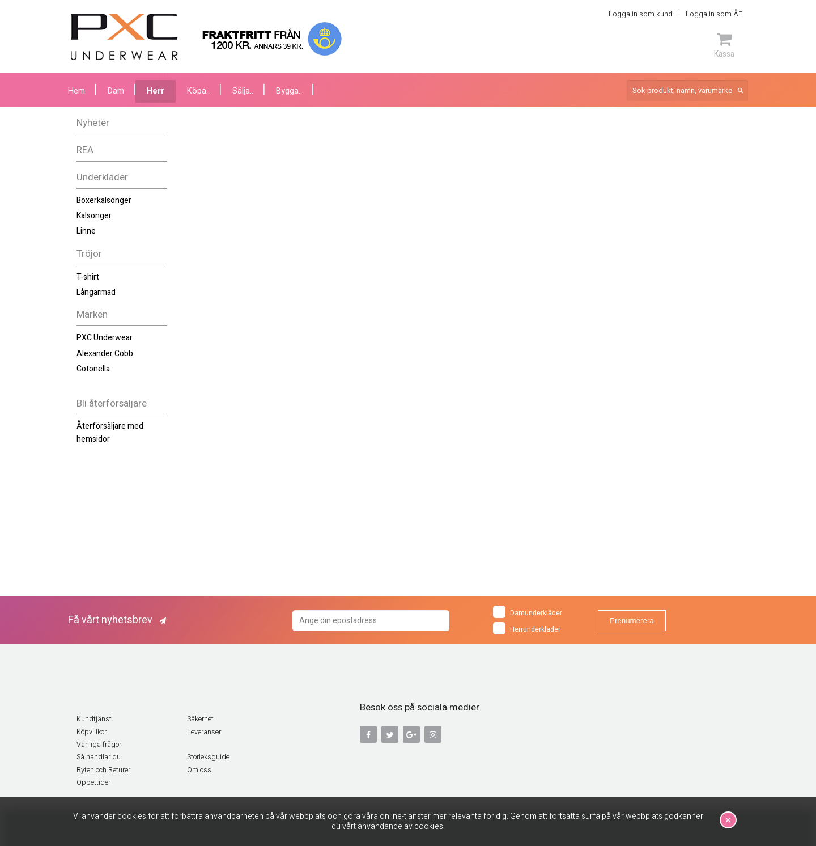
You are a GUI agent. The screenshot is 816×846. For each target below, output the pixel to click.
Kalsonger (94, 216)
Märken (92, 314)
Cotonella (93, 369)
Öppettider (93, 782)
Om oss (199, 770)
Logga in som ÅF (714, 14)
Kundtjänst (94, 719)
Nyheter (92, 123)
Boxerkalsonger (103, 200)
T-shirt (87, 277)
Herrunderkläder (526, 628)
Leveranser (204, 732)
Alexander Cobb (104, 353)
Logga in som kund (641, 14)
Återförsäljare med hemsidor (109, 432)
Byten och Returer (103, 770)
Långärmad (96, 292)
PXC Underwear (104, 338)
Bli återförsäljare (111, 403)
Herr (155, 91)
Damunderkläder (527, 612)
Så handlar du (98, 757)
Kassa (724, 45)
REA (85, 150)
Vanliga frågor (98, 744)
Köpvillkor (91, 732)
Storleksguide (208, 757)
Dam (116, 91)
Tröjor (89, 254)
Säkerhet (200, 719)
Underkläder (102, 177)
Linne (86, 231)
